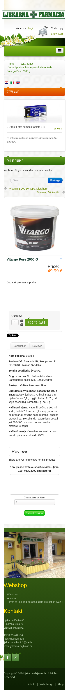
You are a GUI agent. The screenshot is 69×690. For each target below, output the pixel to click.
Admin (31, 684)
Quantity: (16, 315)
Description (19, 345)
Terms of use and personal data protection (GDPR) (36, 601)
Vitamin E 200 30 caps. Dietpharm (28, 188)
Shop (60, 684)
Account (12, 598)
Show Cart (57, 33)
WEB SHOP (27, 63)
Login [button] (31, 28)
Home (11, 63)
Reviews (37, 345)
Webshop (12, 594)
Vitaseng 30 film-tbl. (48, 192)
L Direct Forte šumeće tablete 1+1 (26, 126)
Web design (46, 684)
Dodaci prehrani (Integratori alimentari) (30, 67)
